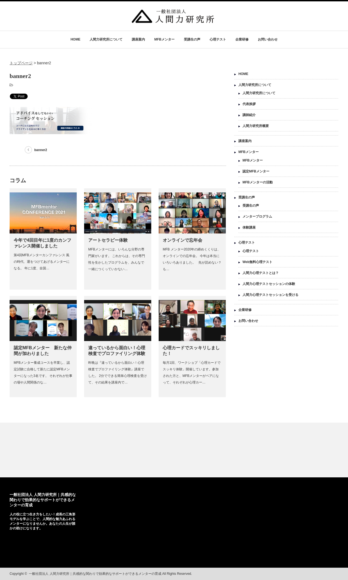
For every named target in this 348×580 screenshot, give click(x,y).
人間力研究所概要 (256, 126)
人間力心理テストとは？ (261, 273)
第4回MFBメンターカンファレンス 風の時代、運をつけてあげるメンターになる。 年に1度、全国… (42, 261)
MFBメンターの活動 (258, 182)
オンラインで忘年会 (182, 240)
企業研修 (242, 39)
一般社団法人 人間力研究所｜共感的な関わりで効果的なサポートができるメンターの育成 (43, 499)
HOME (75, 39)
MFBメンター (164, 39)
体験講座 (249, 227)
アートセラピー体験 (108, 240)
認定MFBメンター (256, 171)
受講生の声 (192, 39)
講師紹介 (249, 115)
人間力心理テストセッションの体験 (269, 284)
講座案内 (138, 39)
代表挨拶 (249, 104)
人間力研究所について (106, 39)
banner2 (40, 150)
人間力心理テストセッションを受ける (270, 295)
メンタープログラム (257, 216)
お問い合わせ (268, 39)
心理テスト (218, 39)
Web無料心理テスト (257, 262)
